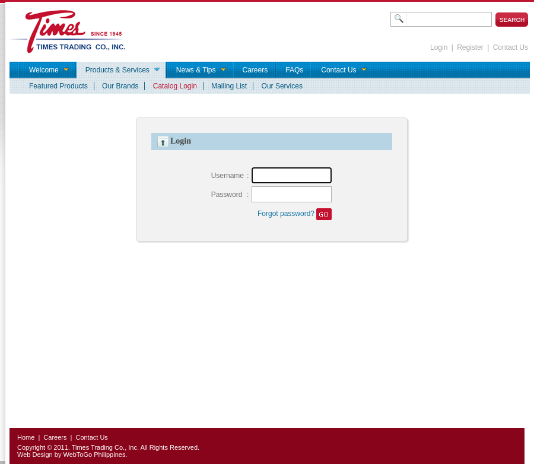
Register (470, 47)
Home (25, 437)
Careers (54, 437)
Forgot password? (286, 213)
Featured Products (58, 86)
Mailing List (229, 86)
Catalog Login (175, 86)
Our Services (282, 86)
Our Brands (120, 86)
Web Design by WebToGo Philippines (71, 454)
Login (438, 47)
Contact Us (510, 47)
